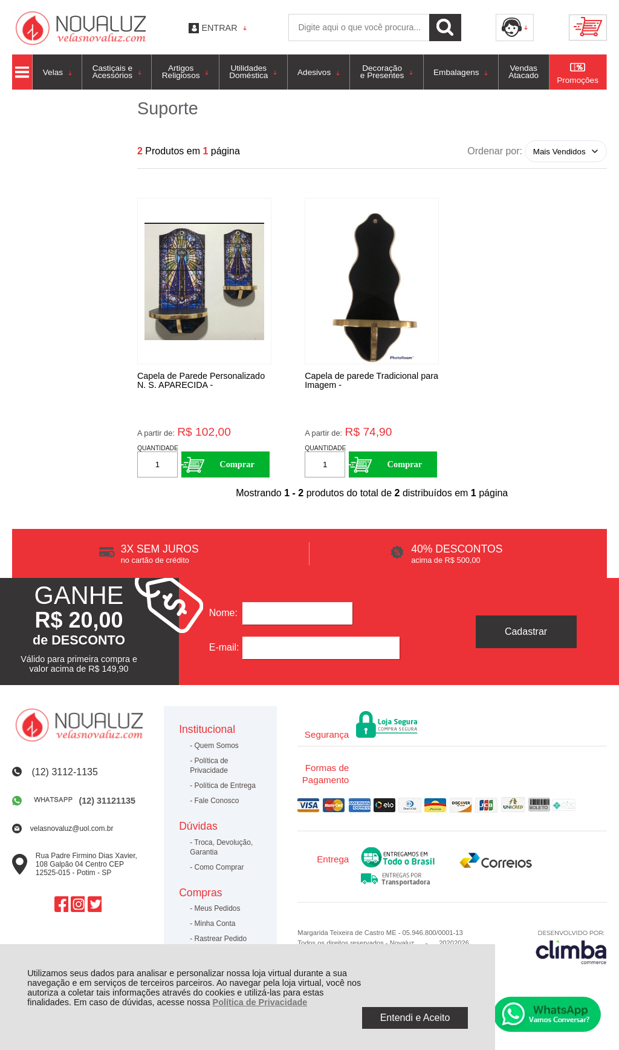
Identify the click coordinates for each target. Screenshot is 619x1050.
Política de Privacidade (260, 1002)
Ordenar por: (494, 151)
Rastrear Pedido (221, 941)
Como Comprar (219, 869)
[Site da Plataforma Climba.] (571, 950)
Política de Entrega (225, 788)
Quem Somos (217, 748)
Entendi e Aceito (415, 1017)
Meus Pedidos (218, 911)
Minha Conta (215, 926)
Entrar (219, 28)
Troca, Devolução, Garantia (221, 850)
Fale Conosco (217, 803)
